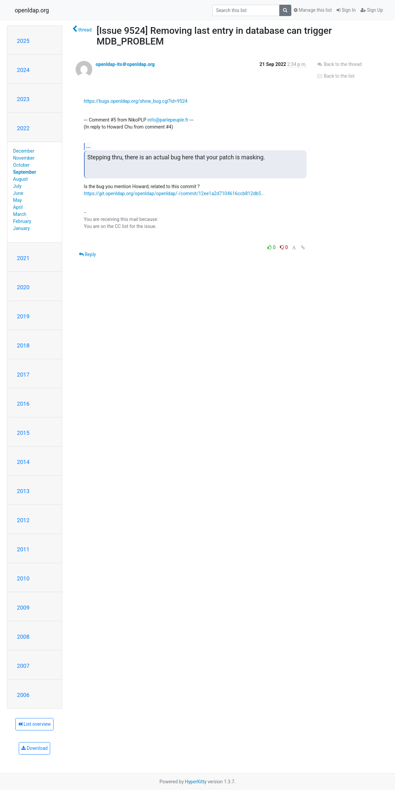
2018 (23, 345)
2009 (23, 607)
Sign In (346, 10)
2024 (23, 70)
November (23, 158)
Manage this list (313, 10)
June (18, 193)
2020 (23, 287)
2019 (23, 316)
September (24, 172)
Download (34, 748)
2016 (23, 403)
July (17, 186)
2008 (23, 636)
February (22, 221)
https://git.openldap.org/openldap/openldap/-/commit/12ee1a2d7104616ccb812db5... (174, 193)
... (88, 146)
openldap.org (32, 10)
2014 (23, 462)
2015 (23, 432)
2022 (23, 128)
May (17, 200)
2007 (23, 665)
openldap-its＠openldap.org (125, 64)
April (18, 207)
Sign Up (372, 10)
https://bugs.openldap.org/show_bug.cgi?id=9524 (136, 101)
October (21, 165)
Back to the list (336, 76)
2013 (23, 491)
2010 (23, 578)
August (20, 179)
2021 (23, 258)
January (21, 228)
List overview (34, 724)
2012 (23, 520)
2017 (23, 374)
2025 (23, 40)
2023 (23, 99)
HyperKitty (196, 781)
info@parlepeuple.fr (168, 120)
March (19, 214)
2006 (23, 695)
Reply (87, 254)
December (23, 151)
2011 (23, 549)
